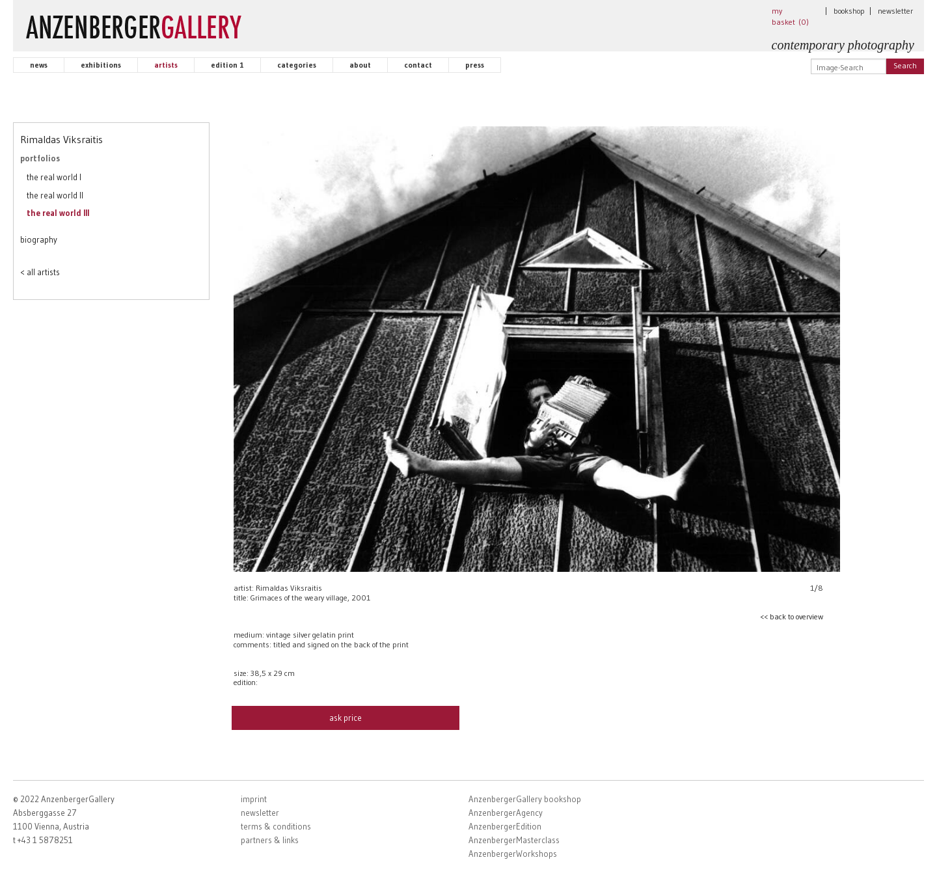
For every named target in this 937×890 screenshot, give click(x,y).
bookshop (849, 11)
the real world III (58, 213)
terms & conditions (276, 826)
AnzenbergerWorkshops (512, 853)
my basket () (790, 16)
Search (905, 65)
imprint (254, 799)
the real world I (54, 177)
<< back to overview (791, 616)
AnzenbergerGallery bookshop (524, 799)
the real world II (55, 195)
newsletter (895, 11)
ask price (345, 717)
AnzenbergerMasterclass (514, 840)
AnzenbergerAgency (505, 812)
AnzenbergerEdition (504, 826)
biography (38, 239)
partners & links (270, 840)
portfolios (40, 158)
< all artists (40, 272)
